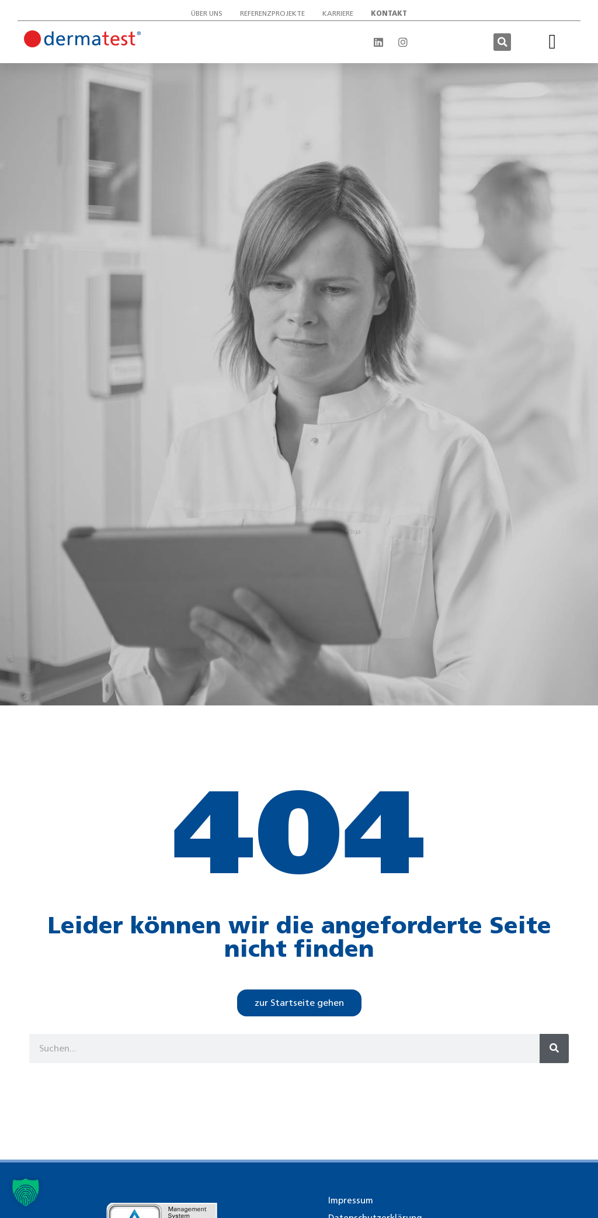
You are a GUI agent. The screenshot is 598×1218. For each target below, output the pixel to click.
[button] (502, 42)
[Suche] (554, 1048)
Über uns (206, 13)
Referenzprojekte (272, 13)
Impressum (350, 1200)
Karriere (337, 13)
